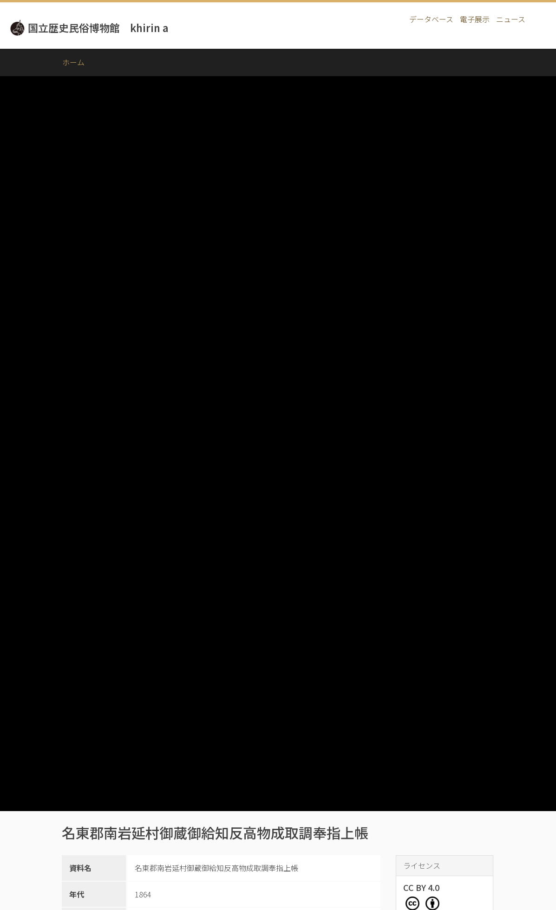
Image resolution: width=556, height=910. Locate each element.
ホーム (73, 62)
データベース (431, 19)
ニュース (510, 19)
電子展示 (475, 19)
